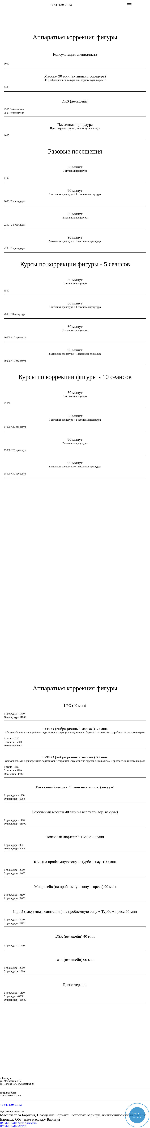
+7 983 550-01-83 (61, 4)
